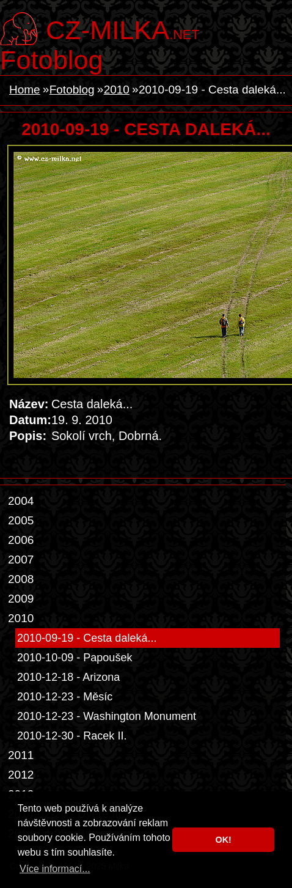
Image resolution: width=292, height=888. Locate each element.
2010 (117, 89)
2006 (21, 540)
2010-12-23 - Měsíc (64, 697)
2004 (21, 500)
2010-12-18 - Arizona (68, 677)
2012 (21, 774)
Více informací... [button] (55, 869)
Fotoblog (51, 60)
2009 (21, 598)
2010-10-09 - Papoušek (74, 657)
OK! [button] (223, 840)
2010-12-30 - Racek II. (71, 736)
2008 (21, 579)
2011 (21, 755)
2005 (21, 520)
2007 (21, 559)
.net (122, 28)
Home (24, 89)
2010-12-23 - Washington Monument (106, 716)
